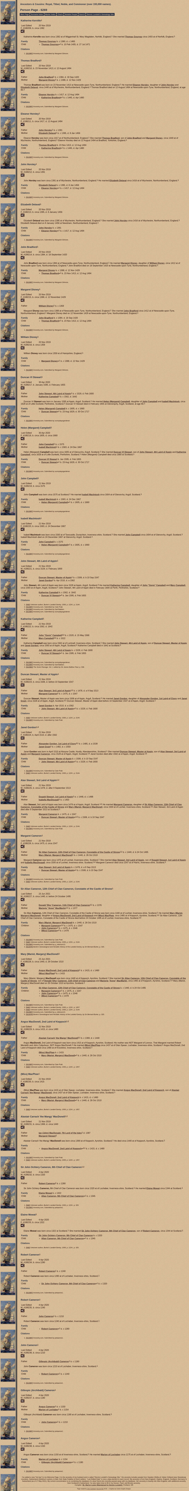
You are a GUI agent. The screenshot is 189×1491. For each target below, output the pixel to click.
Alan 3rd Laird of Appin (55, 691)
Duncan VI (123, 452)
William (157, 263)
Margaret (47, 80)
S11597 (29, 53)
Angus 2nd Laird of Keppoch (73, 915)
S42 (28, 605)
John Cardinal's (91, 1489)
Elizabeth (29, 87)
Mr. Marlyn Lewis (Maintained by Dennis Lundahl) (102, 1485)
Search (82, 14)
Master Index (50, 14)
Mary (177, 585)
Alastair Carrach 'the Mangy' (58, 1038)
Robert (47, 1183)
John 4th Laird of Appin (55, 394)
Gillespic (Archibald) (54, 1361)
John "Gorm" (154, 585)
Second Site (100, 1489)
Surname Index (37, 14)
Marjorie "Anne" (52, 908)
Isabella (49, 800)
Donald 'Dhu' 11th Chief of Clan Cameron (64, 905)
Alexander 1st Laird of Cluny (158, 698)
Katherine (51, 97)
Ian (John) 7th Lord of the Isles (60, 1133)
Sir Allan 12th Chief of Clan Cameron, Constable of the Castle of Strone (79, 852)
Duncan (49, 411)
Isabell (171, 401)
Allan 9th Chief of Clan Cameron (62, 1196)
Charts (60, 14)
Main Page (24, 14)
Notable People (71, 14)
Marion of (48, 1410)
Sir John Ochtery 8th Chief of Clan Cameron (108, 1231)
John (46, 77)
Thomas (133, 37)
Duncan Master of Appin (55, 577)
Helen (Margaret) (116, 401)
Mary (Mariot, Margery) (85, 807)
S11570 (29, 947)
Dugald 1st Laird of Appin (56, 797)
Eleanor (141, 85)
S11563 (29, 667)
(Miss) (106, 915)
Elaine (153, 1188)
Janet (45, 580)
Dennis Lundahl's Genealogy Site (100, 14)
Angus (47, 1407)
